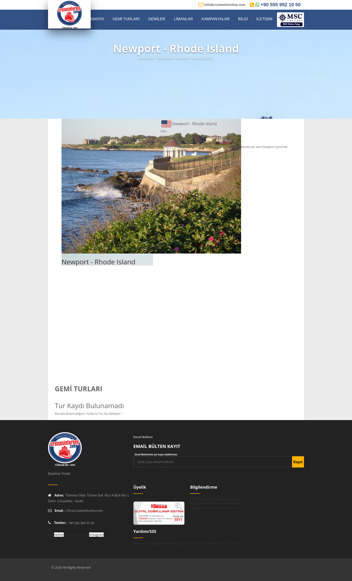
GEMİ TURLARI (126, 19)
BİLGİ (243, 19)
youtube (70, 534)
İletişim (138, 543)
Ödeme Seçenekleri (215, 503)
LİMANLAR (183, 19)
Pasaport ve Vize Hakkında (220, 508)
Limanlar (164, 58)
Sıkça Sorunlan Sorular (193, 543)
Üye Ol (137, 499)
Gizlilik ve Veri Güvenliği (206, 499)
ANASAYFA (94, 19)
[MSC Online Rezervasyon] (290, 19)
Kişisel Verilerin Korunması (227, 543)
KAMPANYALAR (216, 19)
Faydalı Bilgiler (153, 543)
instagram (96, 534)
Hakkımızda (170, 543)
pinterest (82, 534)
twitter (59, 534)
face (51, 534)
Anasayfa (146, 58)
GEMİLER (156, 19)
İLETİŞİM (264, 19)
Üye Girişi (148, 499)
